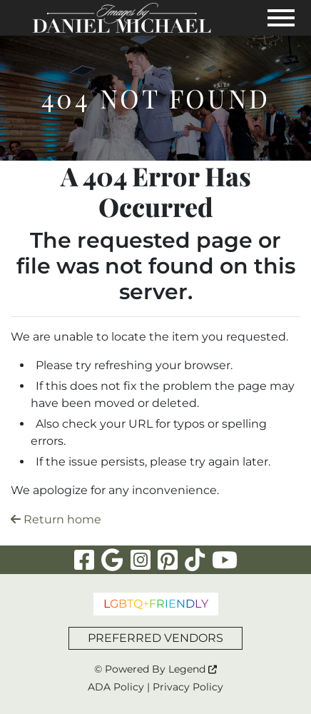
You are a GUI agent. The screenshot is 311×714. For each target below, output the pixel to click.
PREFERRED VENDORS (155, 638)
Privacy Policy (188, 686)
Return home (56, 519)
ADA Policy (116, 686)
